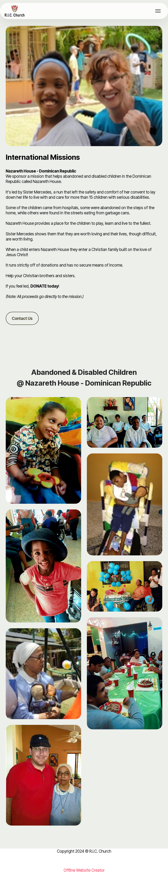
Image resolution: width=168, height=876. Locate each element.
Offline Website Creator (84, 870)
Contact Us (22, 318)
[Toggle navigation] (158, 11)
